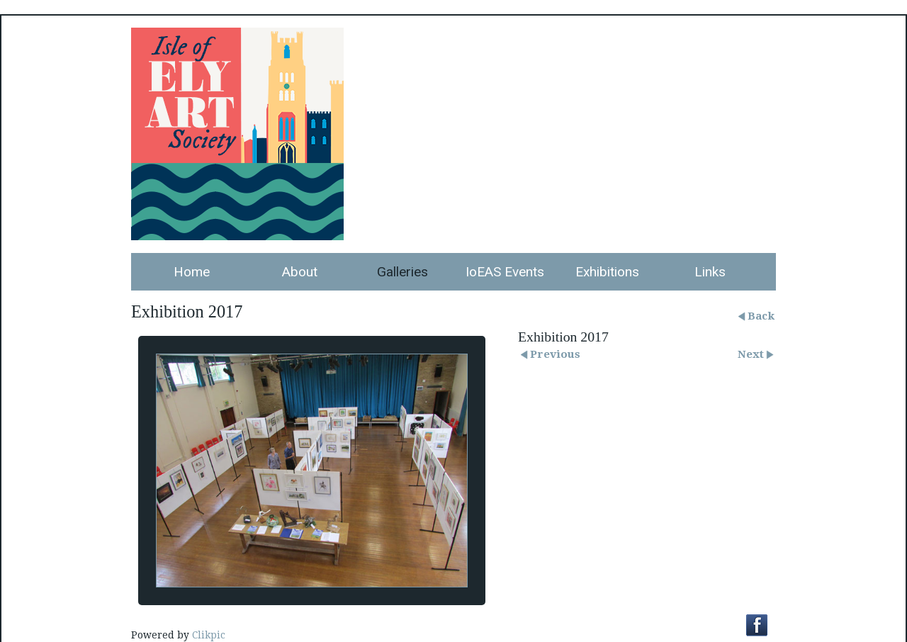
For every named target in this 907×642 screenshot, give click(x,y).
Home (192, 272)
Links (710, 272)
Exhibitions (607, 272)
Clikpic (208, 635)
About (299, 272)
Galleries (402, 272)
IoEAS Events (505, 272)
